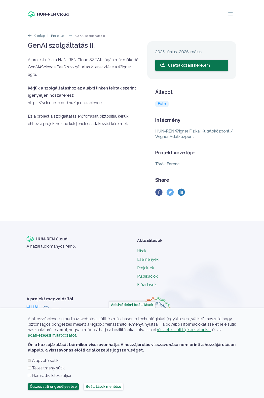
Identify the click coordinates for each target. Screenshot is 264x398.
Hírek (141, 251)
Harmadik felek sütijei (51, 375)
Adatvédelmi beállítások (132, 305)
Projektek (58, 36)
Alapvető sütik (45, 360)
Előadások (146, 284)
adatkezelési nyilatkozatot (52, 335)
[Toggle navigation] (230, 14)
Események (147, 259)
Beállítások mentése (103, 387)
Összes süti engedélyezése (53, 387)
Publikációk (147, 276)
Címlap (39, 36)
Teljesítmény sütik (48, 368)
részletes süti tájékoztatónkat (184, 329)
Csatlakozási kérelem (184, 65)
